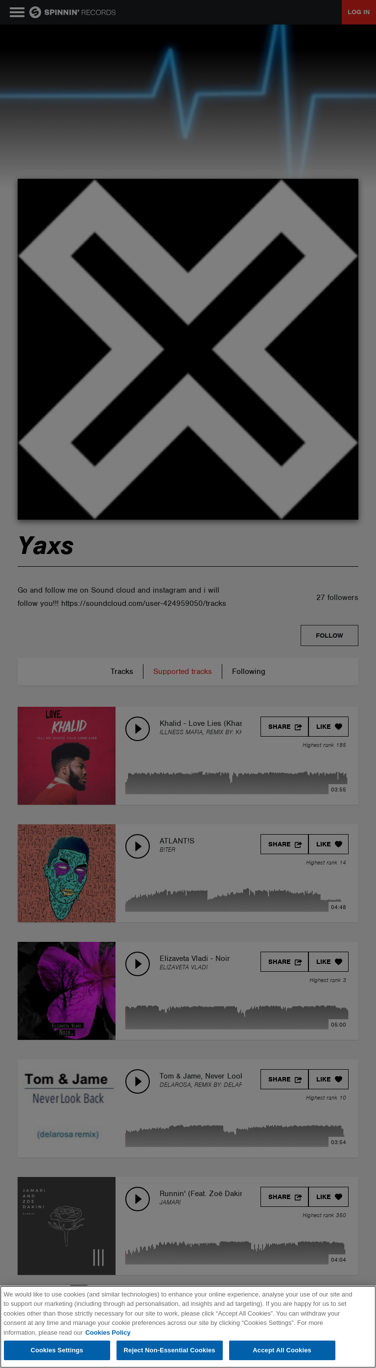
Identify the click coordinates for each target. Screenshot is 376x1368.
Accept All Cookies (282, 1350)
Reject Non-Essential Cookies (169, 1350)
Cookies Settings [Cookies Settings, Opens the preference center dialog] (56, 1350)
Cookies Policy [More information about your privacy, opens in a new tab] (107, 1332)
